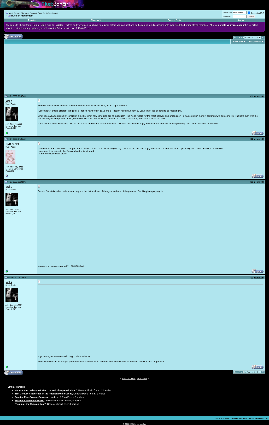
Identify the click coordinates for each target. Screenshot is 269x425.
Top (266, 418)
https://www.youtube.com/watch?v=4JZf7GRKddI (61, 266)
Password (227, 16)
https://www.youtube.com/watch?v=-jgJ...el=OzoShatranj (64, 356)
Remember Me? (256, 13)
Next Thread (142, 378)
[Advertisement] (34, 69)
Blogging (95, 20)
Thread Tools (237, 41)
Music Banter (14, 13)
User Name (227, 13)
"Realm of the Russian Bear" (30, 404)
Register (32, 20)
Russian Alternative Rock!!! (29, 400)
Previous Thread (129, 378)
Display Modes (254, 41)
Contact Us (236, 418)
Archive (259, 418)
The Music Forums (28, 13)
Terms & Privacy (222, 418)
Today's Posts (174, 20)
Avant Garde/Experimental (48, 13)
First (247, 37)
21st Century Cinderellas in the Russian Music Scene (43, 393)
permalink (258, 96)
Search (240, 20)
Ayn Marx (12, 144)
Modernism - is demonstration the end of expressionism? (46, 390)
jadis (8, 101)
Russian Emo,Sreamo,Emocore (32, 397)
